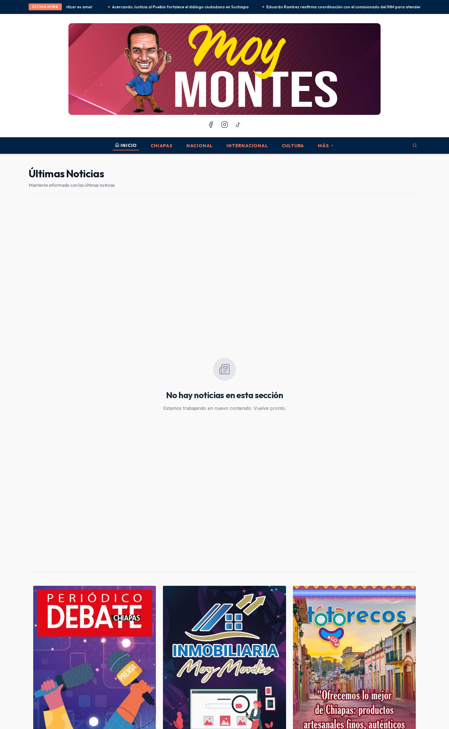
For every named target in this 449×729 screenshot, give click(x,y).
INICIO (126, 145)
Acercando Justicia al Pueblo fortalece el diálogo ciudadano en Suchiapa (181, 6)
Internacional (247, 145)
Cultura (293, 145)
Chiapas (162, 145)
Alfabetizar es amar (76, 6)
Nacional (199, 145)
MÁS (326, 145)
